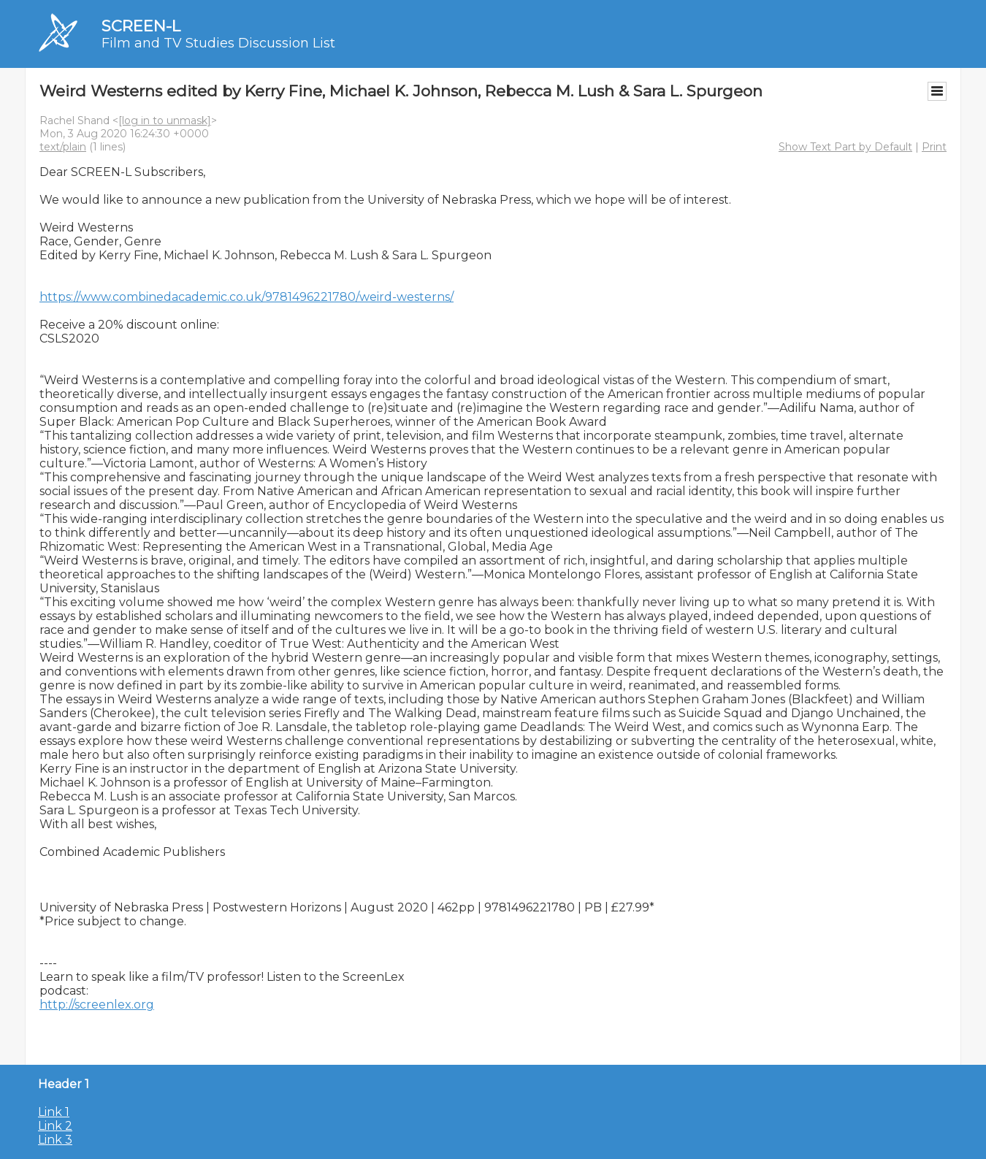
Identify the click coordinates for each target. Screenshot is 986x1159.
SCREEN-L (141, 26)
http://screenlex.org (96, 1004)
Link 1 (53, 1112)
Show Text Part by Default (845, 146)
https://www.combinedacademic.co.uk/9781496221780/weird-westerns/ (246, 297)
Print (934, 146)
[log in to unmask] (164, 120)
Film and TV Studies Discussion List (218, 43)
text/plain (62, 146)
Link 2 (55, 1126)
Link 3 (55, 1140)
